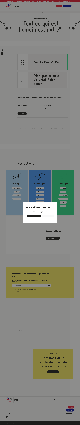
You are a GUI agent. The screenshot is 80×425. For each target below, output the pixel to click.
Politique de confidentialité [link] (40, 218)
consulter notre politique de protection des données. (43, 212)
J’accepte (30, 215)
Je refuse (38, 215)
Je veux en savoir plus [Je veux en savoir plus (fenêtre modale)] (47, 215)
